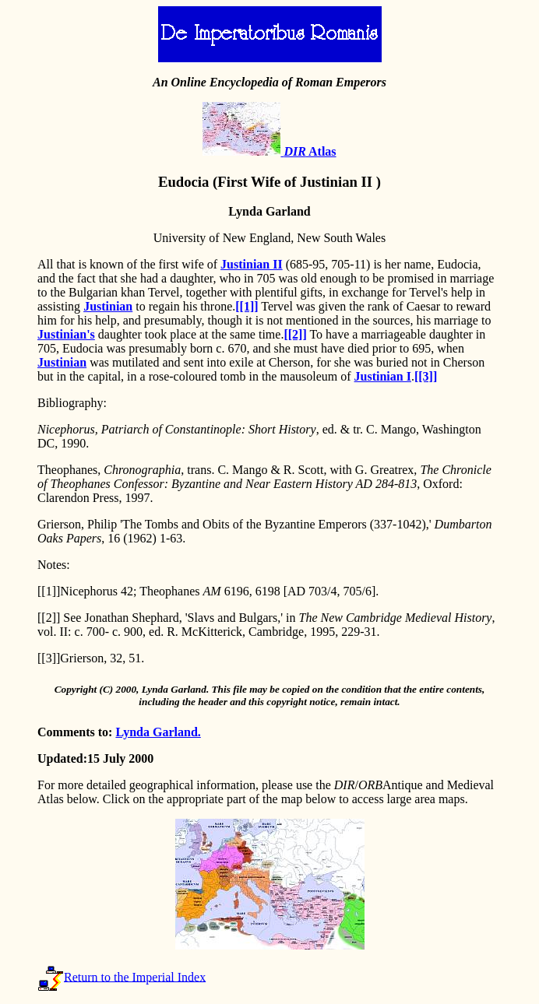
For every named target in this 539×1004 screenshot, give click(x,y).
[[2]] (295, 334)
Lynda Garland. (157, 732)
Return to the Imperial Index (135, 976)
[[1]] (246, 306)
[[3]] (425, 376)
